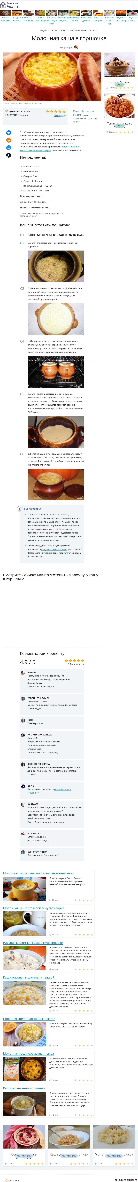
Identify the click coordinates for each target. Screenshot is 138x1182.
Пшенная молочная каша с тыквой (29, 1019)
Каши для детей (75, 19)
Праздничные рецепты (18, 19)
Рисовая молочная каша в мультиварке (33, 942)
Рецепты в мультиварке (122, 19)
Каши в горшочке (28, 19)
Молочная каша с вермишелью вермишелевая (38, 873)
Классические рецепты (65, 19)
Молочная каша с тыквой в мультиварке (33, 908)
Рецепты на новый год (109, 20)
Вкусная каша (133, 19)
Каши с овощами (5, 19)
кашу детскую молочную (54, 549)
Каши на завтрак (98, 19)
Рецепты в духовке (86, 19)
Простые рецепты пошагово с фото (9, 5)
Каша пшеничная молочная (24, 1088)
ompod (72, 47)
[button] (134, 5)
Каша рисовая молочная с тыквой (28, 977)
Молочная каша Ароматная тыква (28, 1053)
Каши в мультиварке (41, 19)
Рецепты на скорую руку (52, 20)
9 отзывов (60, 115)
